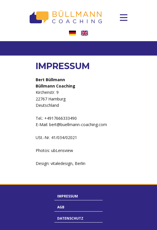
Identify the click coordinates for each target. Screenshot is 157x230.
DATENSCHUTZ (70, 218)
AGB (60, 207)
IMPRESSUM (67, 196)
